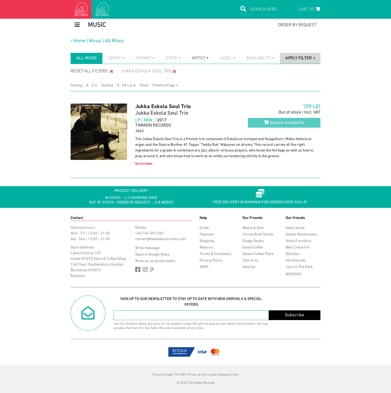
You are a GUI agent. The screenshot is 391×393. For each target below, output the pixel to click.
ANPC (204, 267)
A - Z (91, 85)
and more (293, 274)
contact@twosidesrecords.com (160, 239)
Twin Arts (250, 261)
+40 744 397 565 (149, 233)
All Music (114, 41)
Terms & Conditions (215, 254)
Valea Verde (295, 228)
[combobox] (116, 58)
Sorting (78, 85)
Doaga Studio (253, 241)
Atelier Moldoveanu (301, 235)
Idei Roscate (295, 261)
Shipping (207, 241)
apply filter (299, 58)
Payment (207, 235)
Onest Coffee (252, 248)
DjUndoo (292, 254)
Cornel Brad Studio (257, 235)
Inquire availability (284, 122)
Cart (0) (309, 9)
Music (95, 41)
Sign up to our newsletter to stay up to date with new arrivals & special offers (191, 302)
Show (146, 85)
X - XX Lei (126, 85)
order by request (297, 25)
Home (79, 41)
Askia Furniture (298, 241)
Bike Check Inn (298, 248)
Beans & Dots (253, 228)
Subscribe (294, 315)
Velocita (248, 267)
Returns (206, 248)
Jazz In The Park (299, 267)
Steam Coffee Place (258, 254)
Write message (147, 248)
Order (204, 228)
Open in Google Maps (152, 255)
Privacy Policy (211, 261)
